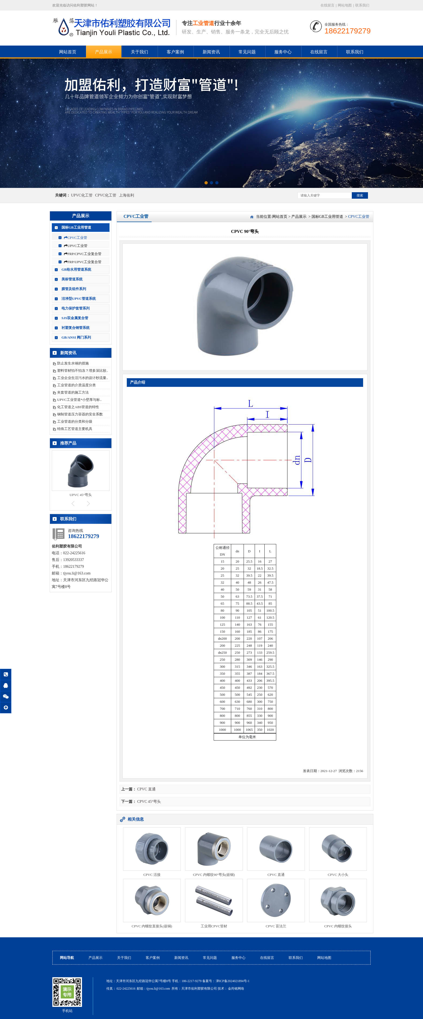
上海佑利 (126, 195)
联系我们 (362, 5)
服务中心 (283, 52)
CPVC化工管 (106, 195)
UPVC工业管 (75, 246)
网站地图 (345, 5)
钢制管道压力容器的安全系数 (80, 414)
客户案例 (175, 52)
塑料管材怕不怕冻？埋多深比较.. (82, 371)
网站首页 (67, 52)
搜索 (360, 195)
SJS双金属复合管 (75, 318)
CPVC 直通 (146, 789)
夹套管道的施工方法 (73, 392)
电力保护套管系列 (76, 308)
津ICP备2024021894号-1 (233, 981)
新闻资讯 (211, 52)
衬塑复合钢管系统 (76, 328)
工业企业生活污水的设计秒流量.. (82, 378)
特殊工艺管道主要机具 (74, 429)
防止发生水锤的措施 (73, 363)
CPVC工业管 (75, 238)
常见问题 (247, 52)
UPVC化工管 (81, 195)
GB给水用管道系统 (76, 269)
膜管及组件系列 (74, 289)
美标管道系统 (72, 279)
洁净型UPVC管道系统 (79, 299)
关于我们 (139, 52)
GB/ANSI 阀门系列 (76, 337)
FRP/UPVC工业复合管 (82, 262)
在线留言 (327, 5)
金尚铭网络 (236, 988)
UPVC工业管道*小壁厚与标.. (79, 400)
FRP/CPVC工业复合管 (82, 254)
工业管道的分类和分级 (74, 421)
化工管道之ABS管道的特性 (78, 407)
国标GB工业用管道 (76, 227)
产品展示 (103, 52)
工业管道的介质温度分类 (76, 385)
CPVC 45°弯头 (149, 802)
